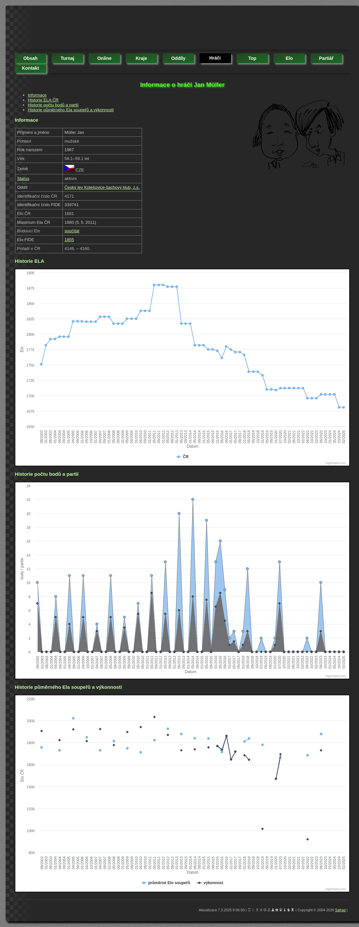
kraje (141, 58)
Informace (37, 95)
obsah (30, 58)
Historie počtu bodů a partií (53, 104)
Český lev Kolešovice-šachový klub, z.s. (102, 187)
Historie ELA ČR (43, 100)
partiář (326, 58)
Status (23, 178)
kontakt (30, 68)
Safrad (340, 910)
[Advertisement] (134, 29)
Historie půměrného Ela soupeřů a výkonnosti (71, 109)
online (104, 58)
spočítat (72, 230)
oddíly (178, 58)
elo (289, 58)
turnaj (67, 58)
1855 (69, 239)
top (252, 58)
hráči (215, 58)
